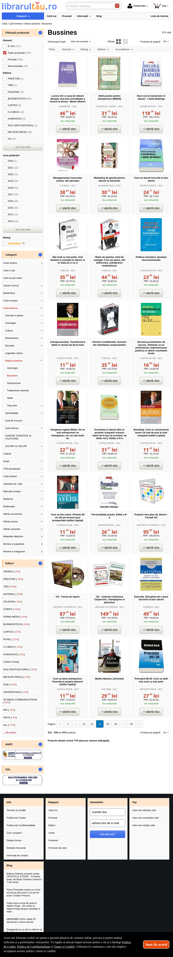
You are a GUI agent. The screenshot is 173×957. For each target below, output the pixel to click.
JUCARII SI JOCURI (16, 446)
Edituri (51, 825)
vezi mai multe (22, 147)
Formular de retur (57, 848)
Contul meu (136, 5)
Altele (10, 398)
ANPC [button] (9, 744)
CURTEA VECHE (148, 270)
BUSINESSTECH (148, 106)
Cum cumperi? (14, 832)
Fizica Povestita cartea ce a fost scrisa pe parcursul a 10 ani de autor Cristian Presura (23, 892)
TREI (12, 85)
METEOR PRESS (148, 186)
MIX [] (9, 710)
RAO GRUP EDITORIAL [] (20, 669)
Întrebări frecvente (16, 848)
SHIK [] (10, 684)
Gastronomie (14, 383)
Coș (159, 5)
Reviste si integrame (14, 551)
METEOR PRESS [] (16, 677)
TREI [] (9, 586)
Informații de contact (17, 855)
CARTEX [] (12, 631)
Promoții (52, 817)
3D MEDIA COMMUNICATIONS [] (20, 701)
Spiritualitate (11, 413)
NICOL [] (10, 717)
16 (114, 724)
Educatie (9, 345)
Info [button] (8, 802)
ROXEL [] (11, 639)
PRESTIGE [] (13, 579)
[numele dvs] (107, 812)
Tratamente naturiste (18, 390)
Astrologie (10, 323)
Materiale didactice (13, 536)
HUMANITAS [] (14, 654)
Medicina (8, 499)
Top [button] (134, 802)
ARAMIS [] (11, 571)
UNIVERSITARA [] (15, 692)
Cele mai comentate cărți (145, 817)
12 (83, 724)
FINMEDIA (148, 607)
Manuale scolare (12, 491)
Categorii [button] (11, 254)
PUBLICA (64, 270)
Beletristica (9, 293)
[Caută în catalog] (117, 6)
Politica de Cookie (16, 817)
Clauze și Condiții (64, 946)
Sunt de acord (156, 944)
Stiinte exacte (10, 521)
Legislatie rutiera (14, 353)
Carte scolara (10, 300)
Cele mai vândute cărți (144, 810)
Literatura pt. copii (12, 483)
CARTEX (14, 105)
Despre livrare (14, 840)
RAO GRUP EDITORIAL (22, 125)
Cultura (9, 330)
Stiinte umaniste (11, 529)
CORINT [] (11, 609)
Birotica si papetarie (13, 544)
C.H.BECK (64, 186)
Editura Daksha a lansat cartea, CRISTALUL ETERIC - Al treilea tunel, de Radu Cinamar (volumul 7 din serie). (24, 878)
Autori (51, 832)
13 (91, 724)
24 (129, 724)
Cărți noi (52, 810)
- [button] (40, 33)
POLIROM (16, 92)
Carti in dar (9, 270)
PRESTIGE (15, 78)
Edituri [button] (9, 563)
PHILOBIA (106, 689)
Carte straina (10, 263)
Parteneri (53, 840)
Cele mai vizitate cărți (143, 825)
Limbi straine (10, 476)
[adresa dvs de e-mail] (107, 823)
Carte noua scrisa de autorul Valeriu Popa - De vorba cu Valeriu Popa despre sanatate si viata (23, 907)
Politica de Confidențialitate (21, 825)
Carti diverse (10, 308)
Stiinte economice (12, 514)
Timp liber (12, 405)
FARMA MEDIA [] (15, 616)
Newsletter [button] (96, 802)
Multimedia (9, 506)
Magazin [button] (53, 802)
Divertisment (11, 338)
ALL (12, 138)
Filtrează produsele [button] (17, 32)
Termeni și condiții (16, 810)
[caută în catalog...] (90, 6)
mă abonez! (107, 834)
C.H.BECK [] (12, 646)
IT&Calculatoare (11, 468)
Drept (6, 461)
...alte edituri (9, 732)
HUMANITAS (64, 106)
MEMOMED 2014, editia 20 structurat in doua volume (21, 920)
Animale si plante (14, 315)
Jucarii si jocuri (11, 285)
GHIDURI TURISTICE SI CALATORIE (18, 437)
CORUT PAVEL (11, 662)
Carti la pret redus (12, 278)
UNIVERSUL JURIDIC (106, 106)
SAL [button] (8, 769)
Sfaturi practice (14, 360)
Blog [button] (9, 865)
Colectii (7, 453)
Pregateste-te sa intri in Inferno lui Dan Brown (24, 931)
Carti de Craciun (13, 420)
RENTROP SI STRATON (148, 525)
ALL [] (9, 725)
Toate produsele (19, 52)
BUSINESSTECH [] (16, 624)
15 (106, 724)
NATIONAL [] (13, 594)
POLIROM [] (12, 601)
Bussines (12, 375)
